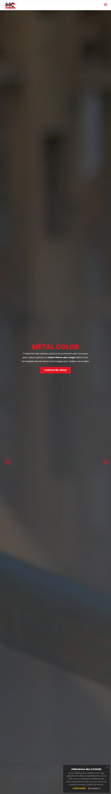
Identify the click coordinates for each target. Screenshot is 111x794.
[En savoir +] (94, 788)
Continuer (79, 788)
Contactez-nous (55, 370)
